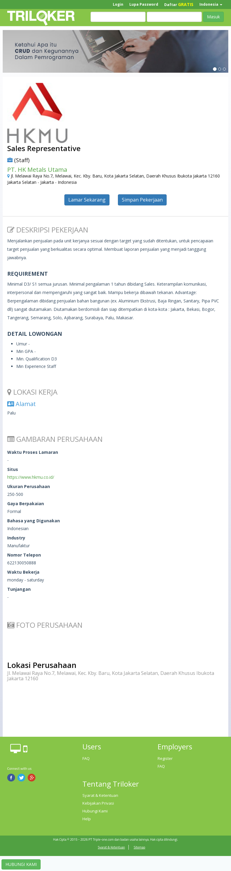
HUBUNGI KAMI (21, 864)
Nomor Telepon (24, 555)
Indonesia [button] (210, 4)
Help (86, 818)
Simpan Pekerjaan (142, 199)
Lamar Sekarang (87, 199)
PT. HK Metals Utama (37, 169)
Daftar (178, 4)
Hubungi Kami (95, 811)
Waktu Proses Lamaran (32, 452)
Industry (16, 538)
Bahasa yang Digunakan (33, 521)
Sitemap (139, 847)
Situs (12, 469)
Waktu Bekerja (23, 572)
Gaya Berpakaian (25, 503)
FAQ (86, 758)
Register (165, 758)
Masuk (213, 17)
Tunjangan (19, 589)
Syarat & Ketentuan (100, 795)
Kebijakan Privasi (98, 803)
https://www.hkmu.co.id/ (30, 477)
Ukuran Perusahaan (28, 486)
